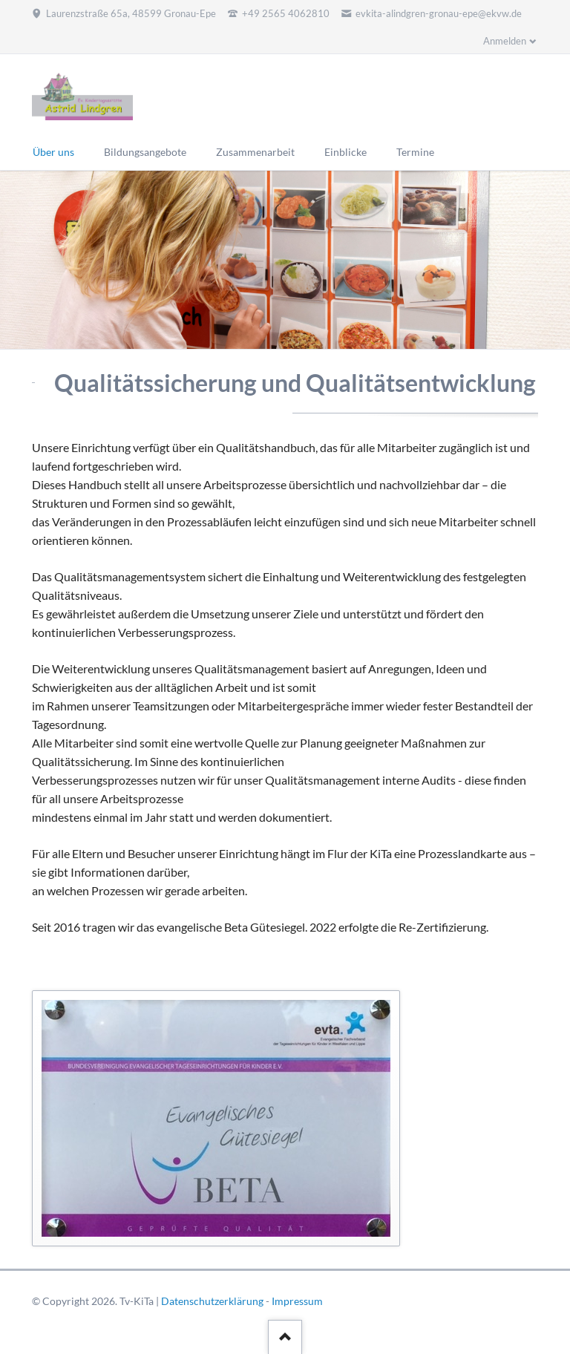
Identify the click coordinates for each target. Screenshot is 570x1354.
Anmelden (504, 41)
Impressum (297, 1301)
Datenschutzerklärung (212, 1301)
